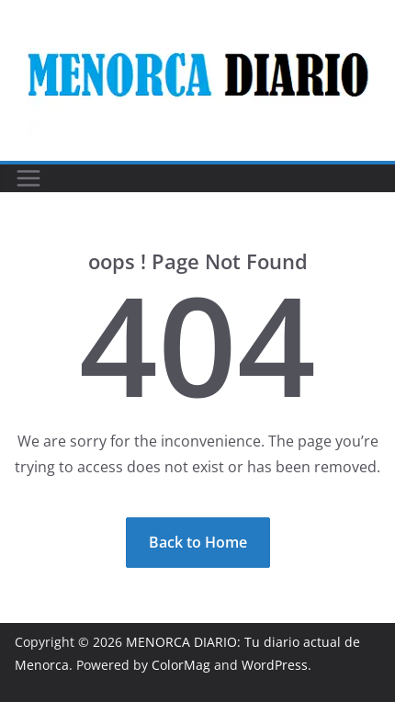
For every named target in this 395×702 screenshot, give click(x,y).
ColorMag (181, 665)
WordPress (275, 665)
